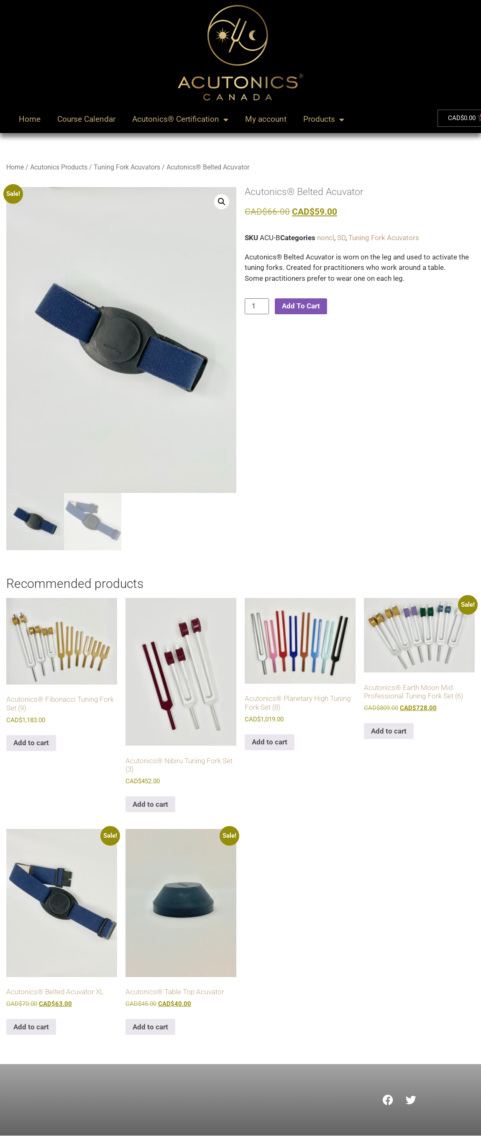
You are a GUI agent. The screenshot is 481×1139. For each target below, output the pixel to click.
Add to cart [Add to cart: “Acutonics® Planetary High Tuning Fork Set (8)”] (269, 743)
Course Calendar (86, 119)
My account (266, 119)
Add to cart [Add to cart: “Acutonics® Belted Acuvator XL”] (31, 1028)
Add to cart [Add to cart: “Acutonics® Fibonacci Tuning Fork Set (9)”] (31, 744)
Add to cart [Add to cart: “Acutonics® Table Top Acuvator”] (150, 1028)
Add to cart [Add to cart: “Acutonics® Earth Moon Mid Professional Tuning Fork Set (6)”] (389, 733)
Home (30, 119)
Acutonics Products (58, 167)
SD (341, 237)
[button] (221, 201)
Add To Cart (301, 306)
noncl (325, 237)
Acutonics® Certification (180, 119)
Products (323, 119)
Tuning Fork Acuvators (127, 167)
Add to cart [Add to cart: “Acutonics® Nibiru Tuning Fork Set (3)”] (150, 806)
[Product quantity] (257, 306)
